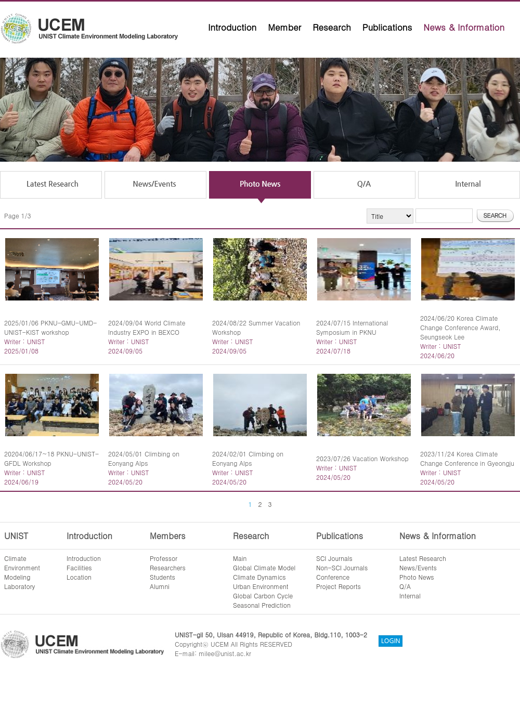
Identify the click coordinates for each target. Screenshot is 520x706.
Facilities (79, 567)
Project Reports (338, 586)
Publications (387, 27)
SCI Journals (334, 558)
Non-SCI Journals (342, 567)
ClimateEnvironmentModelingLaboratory (22, 572)
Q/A (405, 586)
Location (79, 576)
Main (239, 558)
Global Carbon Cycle (263, 595)
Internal (410, 595)
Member (284, 27)
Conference (332, 576)
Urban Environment (261, 586)
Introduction (232, 27)
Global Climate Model (264, 567)
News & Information (463, 27)
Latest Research (422, 558)
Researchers (168, 567)
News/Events (418, 567)
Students (162, 576)
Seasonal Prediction (262, 604)
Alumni (160, 586)
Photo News (416, 576)
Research (332, 27)
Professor (163, 558)
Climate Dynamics (259, 576)
